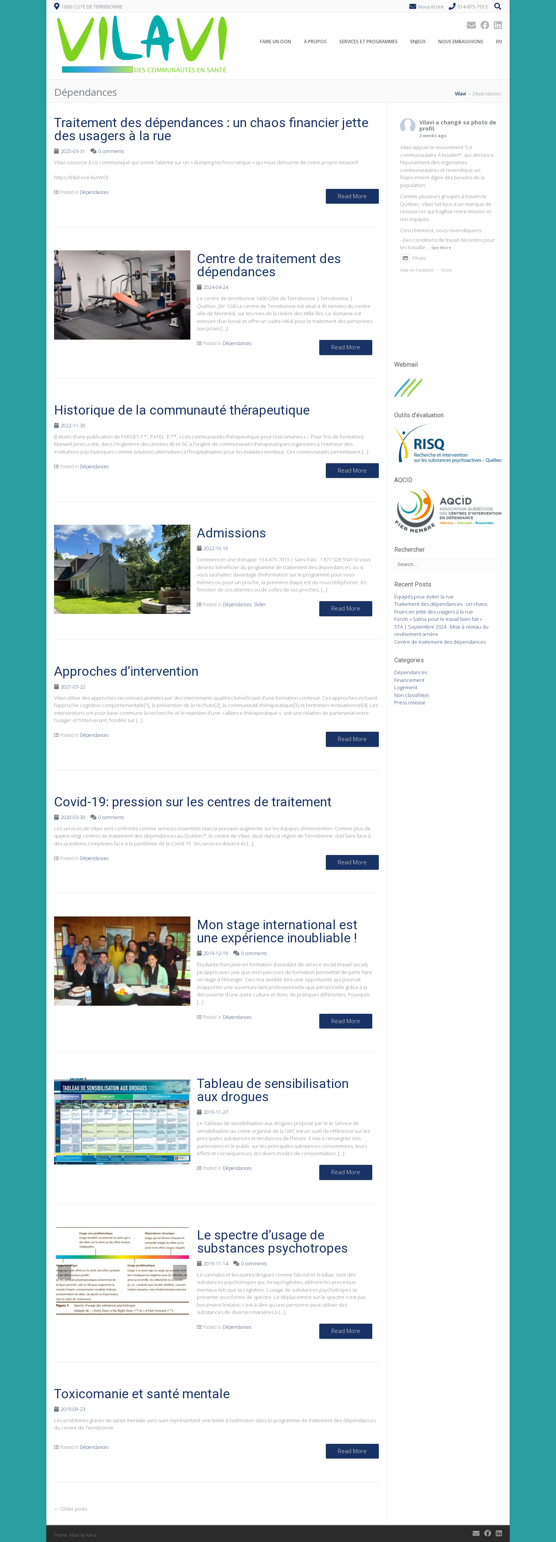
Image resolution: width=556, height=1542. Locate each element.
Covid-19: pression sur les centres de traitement (193, 801)
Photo (413, 258)
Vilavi (426, 122)
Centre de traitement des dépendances (269, 265)
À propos (315, 42)
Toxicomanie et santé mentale (142, 1393)
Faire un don (275, 42)
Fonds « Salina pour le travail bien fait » (438, 618)
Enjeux (417, 42)
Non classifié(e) (411, 695)
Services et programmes (368, 42)
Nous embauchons (460, 42)
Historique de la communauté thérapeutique (182, 410)
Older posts (70, 1508)
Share (446, 270)
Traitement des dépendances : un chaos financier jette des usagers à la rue (211, 129)
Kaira (91, 1535)
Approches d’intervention (126, 671)
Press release (409, 702)
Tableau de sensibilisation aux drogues (273, 1090)
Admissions (231, 533)
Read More (352, 196)
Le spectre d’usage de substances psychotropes (272, 1241)
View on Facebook (417, 270)
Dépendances (94, 192)
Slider (260, 604)
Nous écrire (431, 6)
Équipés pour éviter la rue (424, 596)
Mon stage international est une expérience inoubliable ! (277, 931)
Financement (409, 680)
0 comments (111, 151)
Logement (405, 687)
